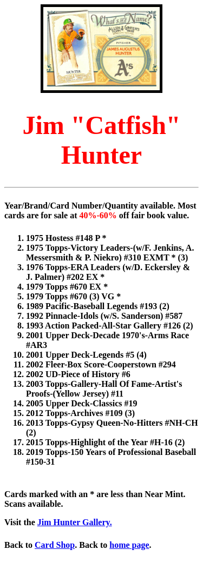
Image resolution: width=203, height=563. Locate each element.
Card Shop (55, 544)
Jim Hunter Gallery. (74, 522)
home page (129, 544)
